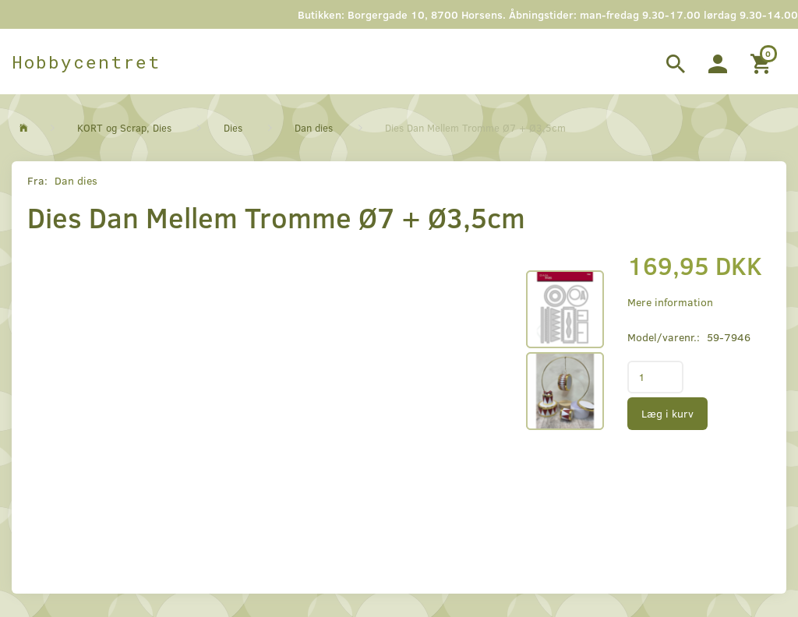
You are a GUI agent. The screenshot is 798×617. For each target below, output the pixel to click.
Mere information (670, 301)
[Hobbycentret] (86, 61)
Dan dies (76, 180)
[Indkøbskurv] (762, 61)
